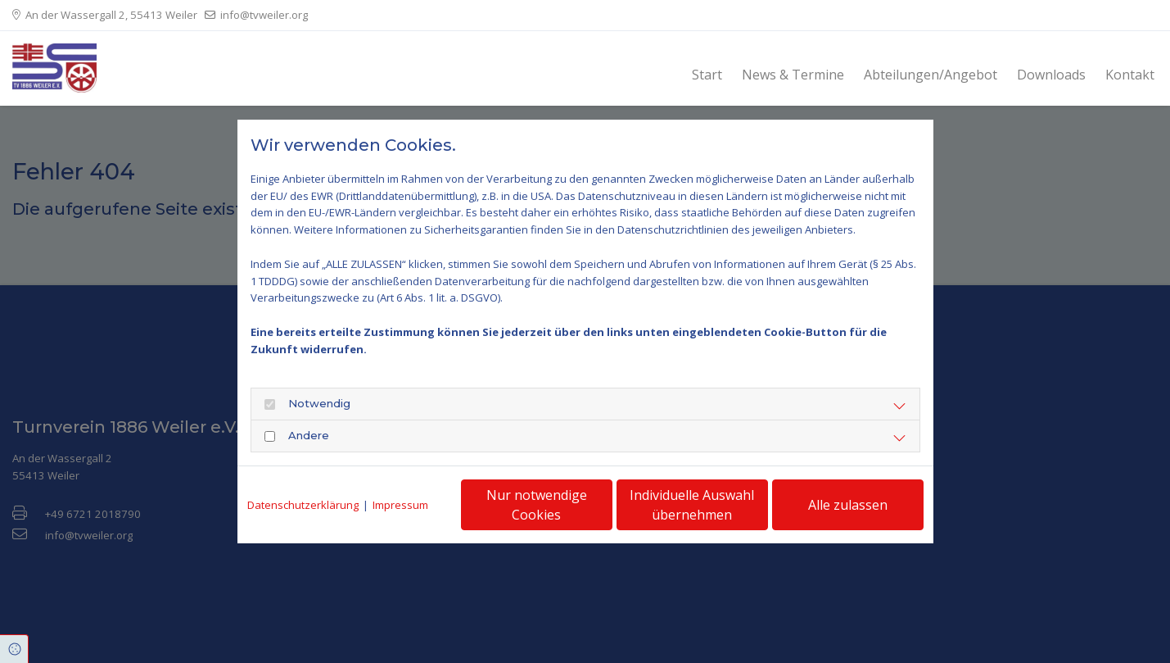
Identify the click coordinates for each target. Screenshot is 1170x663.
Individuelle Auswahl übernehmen (692, 505)
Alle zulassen (848, 505)
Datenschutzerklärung (303, 504)
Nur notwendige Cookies (536, 505)
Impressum (400, 504)
